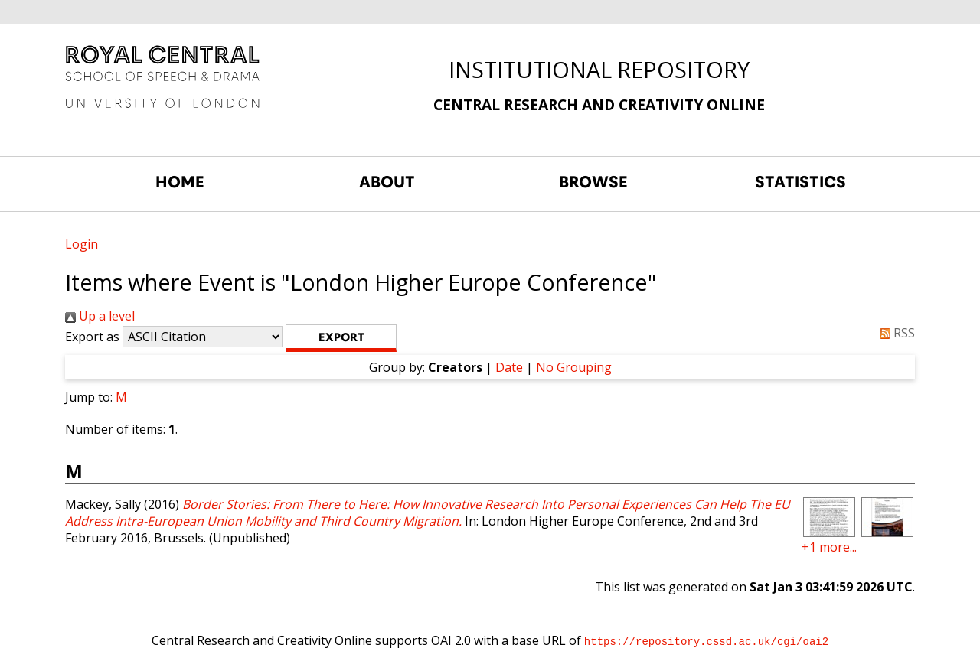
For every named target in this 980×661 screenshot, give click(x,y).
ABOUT (387, 182)
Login (81, 244)
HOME (179, 182)
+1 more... (829, 547)
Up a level (100, 316)
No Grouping (574, 367)
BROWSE (593, 182)
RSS (894, 332)
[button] (341, 338)
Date (509, 367)
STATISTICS (800, 182)
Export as (92, 336)
